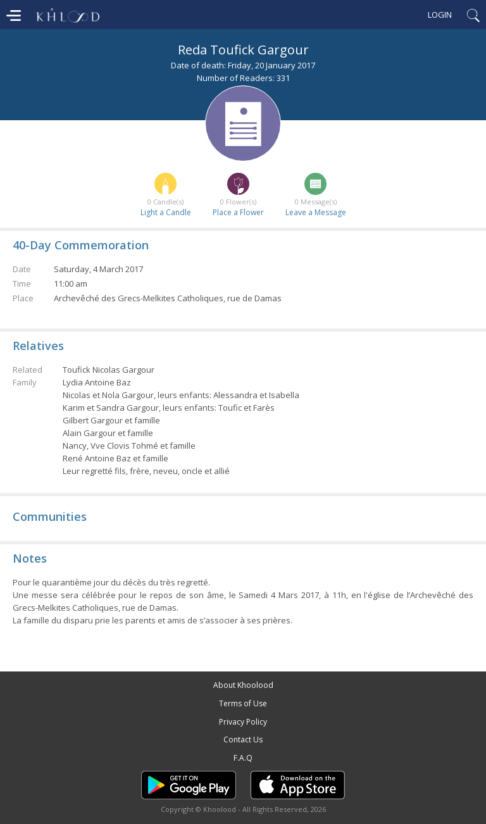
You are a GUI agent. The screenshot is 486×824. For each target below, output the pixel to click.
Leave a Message (315, 212)
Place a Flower (238, 212)
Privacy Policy (243, 721)
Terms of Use (243, 703)
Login (440, 14)
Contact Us (243, 739)
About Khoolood (243, 685)
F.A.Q (243, 757)
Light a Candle (165, 212)
